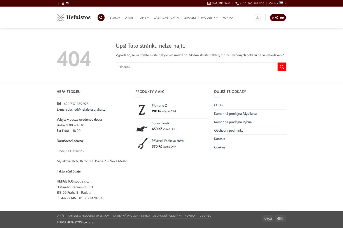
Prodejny (209, 18)
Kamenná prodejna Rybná (233, 122)
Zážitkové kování (166, 17)
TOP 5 (143, 18)
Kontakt (229, 17)
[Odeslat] (282, 67)
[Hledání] (101, 17)
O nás (129, 17)
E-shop (115, 17)
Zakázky (190, 17)
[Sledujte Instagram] (63, 3)
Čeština (277, 3)
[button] (257, 17)
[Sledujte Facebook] (59, 3)
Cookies (219, 147)
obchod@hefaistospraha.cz (86, 109)
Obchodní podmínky (228, 130)
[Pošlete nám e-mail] (67, 3)
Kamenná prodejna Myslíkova (235, 113)
